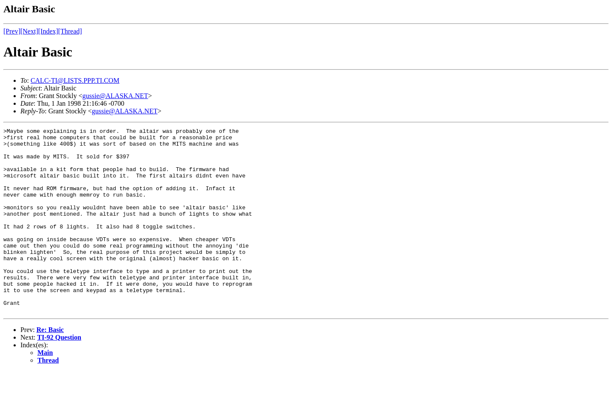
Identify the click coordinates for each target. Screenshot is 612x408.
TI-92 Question (59, 374)
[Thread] (70, 31)
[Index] (48, 31)
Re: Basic (50, 366)
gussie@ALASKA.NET (115, 95)
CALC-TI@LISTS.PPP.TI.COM (75, 80)
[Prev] (11, 31)
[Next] (29, 31)
